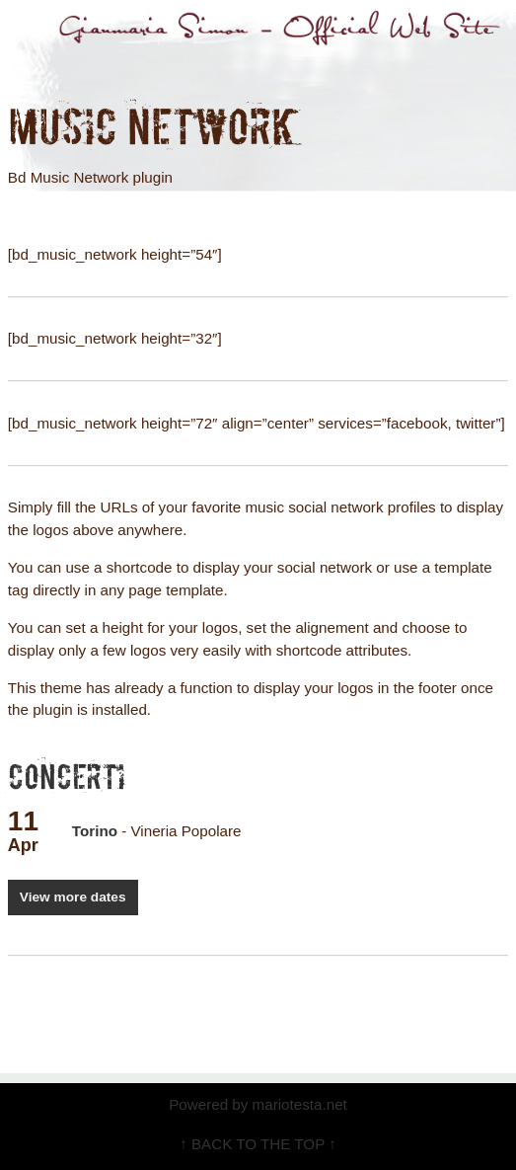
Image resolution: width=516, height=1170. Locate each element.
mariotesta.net (297, 1104)
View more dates (73, 897)
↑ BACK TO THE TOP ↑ (258, 1143)
